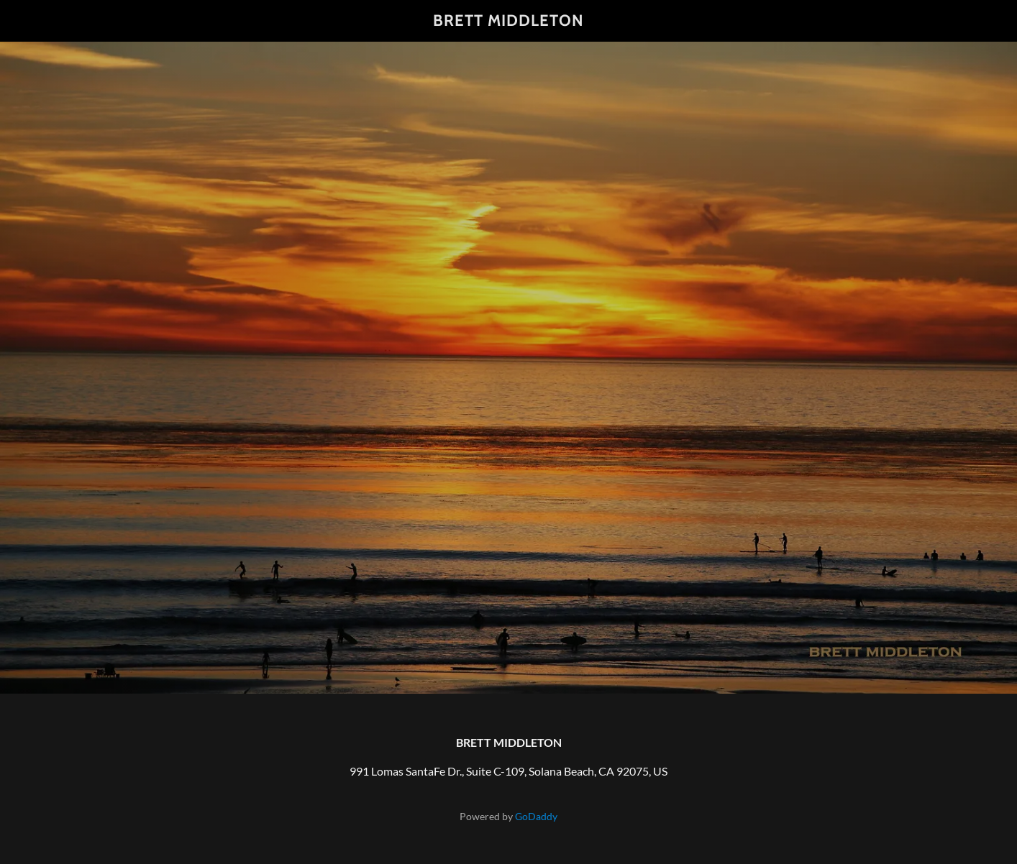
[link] (508, 21)
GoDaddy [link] (536, 816)
